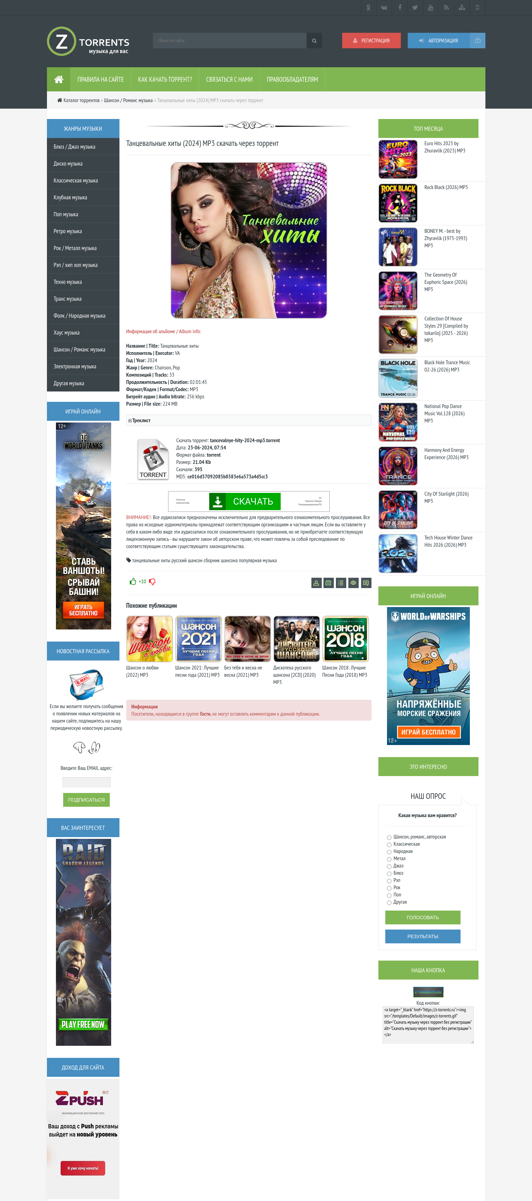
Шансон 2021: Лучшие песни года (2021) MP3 (197, 671)
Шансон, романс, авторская (419, 836)
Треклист (141, 420)
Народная (403, 850)
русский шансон (187, 560)
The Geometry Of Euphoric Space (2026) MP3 (446, 281)
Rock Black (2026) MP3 (446, 186)
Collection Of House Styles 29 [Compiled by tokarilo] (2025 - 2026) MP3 (446, 329)
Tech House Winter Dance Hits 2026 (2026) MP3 (449, 541)
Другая (400, 901)
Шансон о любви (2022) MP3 (142, 671)
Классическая (406, 843)
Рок (396, 887)
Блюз (398, 872)
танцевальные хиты (151, 560)
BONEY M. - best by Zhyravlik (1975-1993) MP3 (446, 238)
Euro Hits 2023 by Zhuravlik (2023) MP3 (445, 147)
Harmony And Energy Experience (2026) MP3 (447, 453)
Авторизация (438, 40)
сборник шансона (221, 560)
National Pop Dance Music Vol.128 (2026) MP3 (445, 413)
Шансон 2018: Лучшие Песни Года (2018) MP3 (344, 671)
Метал (399, 858)
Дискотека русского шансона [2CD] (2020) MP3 (294, 674)
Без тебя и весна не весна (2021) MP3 (243, 671)
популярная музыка (258, 560)
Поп (397, 894)
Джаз (398, 865)
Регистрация (371, 40)
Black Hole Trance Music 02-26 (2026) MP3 (447, 366)
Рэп (396, 879)
